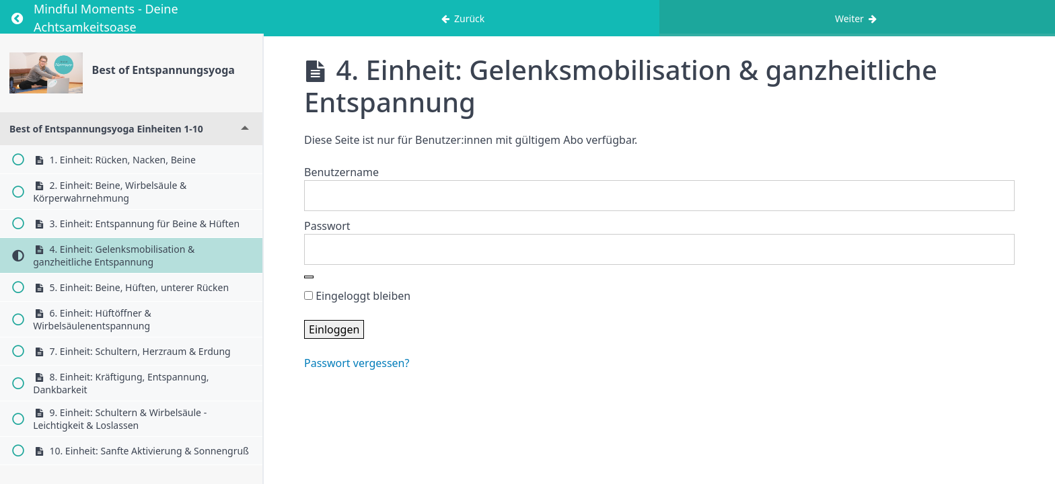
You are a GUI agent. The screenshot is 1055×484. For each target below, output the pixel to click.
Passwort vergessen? (356, 363)
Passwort (327, 225)
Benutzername (341, 172)
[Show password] (309, 277)
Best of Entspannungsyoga (163, 70)
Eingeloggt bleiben (357, 295)
